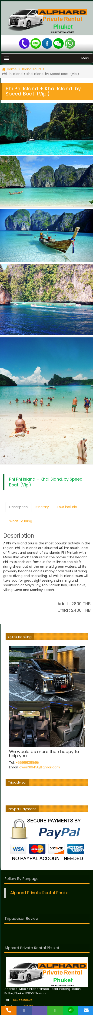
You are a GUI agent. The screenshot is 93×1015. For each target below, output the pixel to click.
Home (11, 69)
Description (18, 507)
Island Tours (33, 69)
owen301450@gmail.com (39, 767)
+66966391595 (27, 762)
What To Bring (20, 521)
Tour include (67, 507)
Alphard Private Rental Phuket (40, 893)
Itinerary (42, 507)
